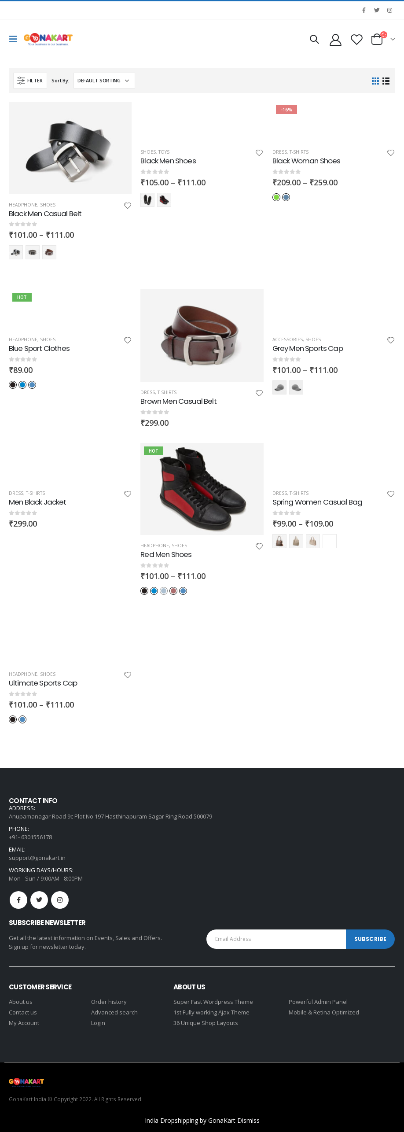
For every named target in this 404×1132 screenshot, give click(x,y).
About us (21, 1002)
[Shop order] (104, 80)
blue (33, 252)
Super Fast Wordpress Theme (213, 1002)
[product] (70, 148)
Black (147, 200)
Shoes (47, 205)
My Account (24, 1023)
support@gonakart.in (37, 858)
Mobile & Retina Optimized (324, 1012)
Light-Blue (32, 384)
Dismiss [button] (248, 1120)
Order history (109, 1002)
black (16, 252)
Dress (279, 152)
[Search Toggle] (314, 39)
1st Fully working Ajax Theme (211, 1012)
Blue (22, 384)
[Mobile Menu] (15, 39)
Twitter (39, 900)
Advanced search (114, 1012)
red (49, 252)
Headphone (23, 205)
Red (164, 200)
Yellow (313, 541)
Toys (163, 152)
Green (276, 197)
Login (98, 1023)
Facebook (18, 900)
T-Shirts (299, 152)
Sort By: (60, 80)
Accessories (287, 339)
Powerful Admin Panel (318, 1002)
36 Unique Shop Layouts (205, 1023)
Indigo (286, 197)
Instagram (60, 900)
